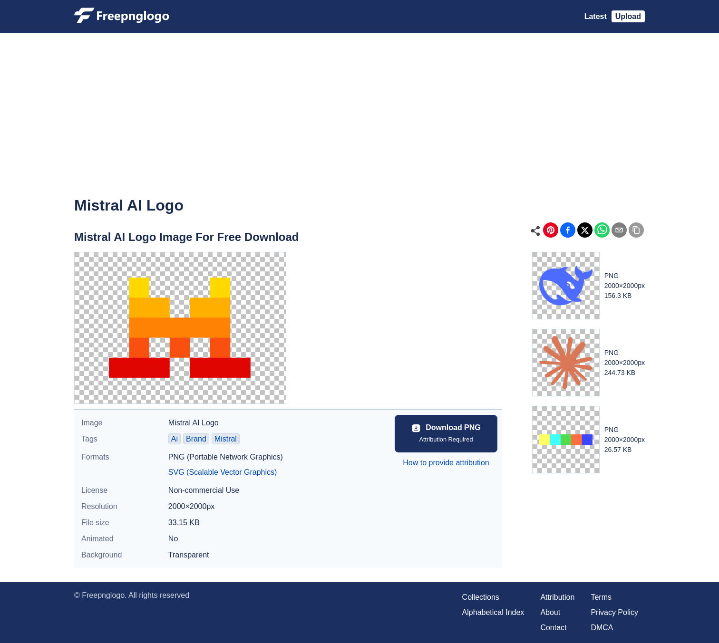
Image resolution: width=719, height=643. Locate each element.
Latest (595, 16)
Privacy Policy (614, 612)
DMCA (602, 628)
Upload (628, 16)
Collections (480, 597)
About (550, 612)
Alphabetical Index (493, 612)
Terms (601, 597)
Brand (196, 439)
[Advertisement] (359, 121)
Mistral (225, 439)
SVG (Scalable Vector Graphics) (222, 472)
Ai (174, 439)
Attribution (557, 597)
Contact (553, 628)
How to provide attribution (446, 463)
